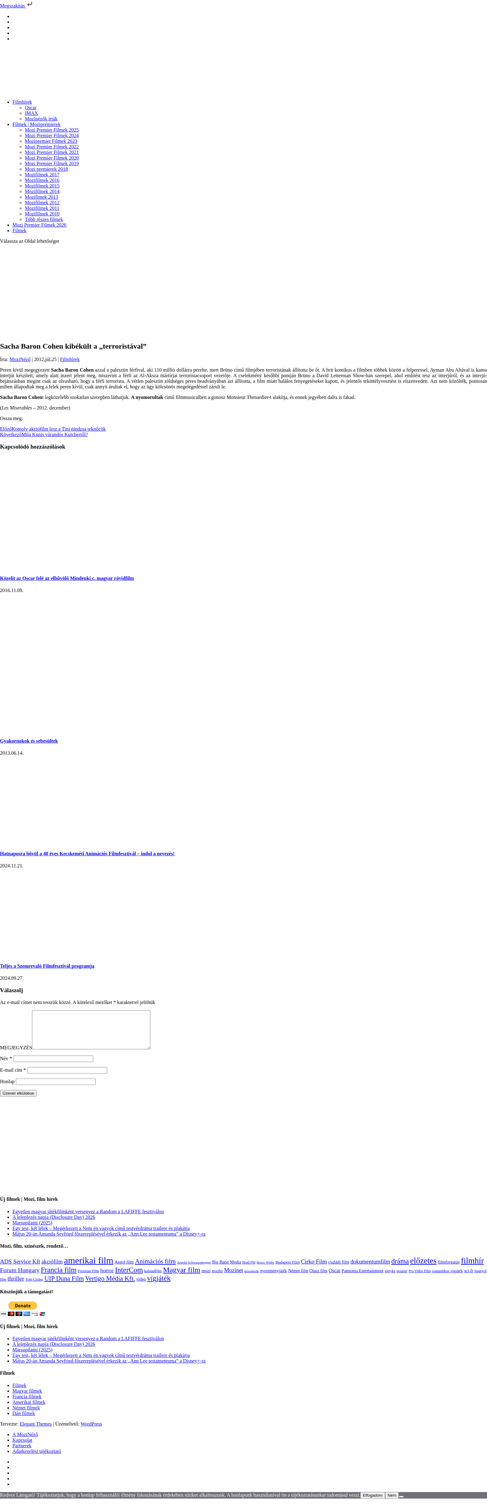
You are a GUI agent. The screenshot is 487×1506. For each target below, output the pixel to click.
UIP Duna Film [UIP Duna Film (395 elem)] (64, 1285)
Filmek (19, 230)
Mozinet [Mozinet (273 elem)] (233, 1278)
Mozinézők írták (41, 118)
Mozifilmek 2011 (42, 208)
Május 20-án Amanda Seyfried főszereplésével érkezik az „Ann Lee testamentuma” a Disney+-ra (109, 1241)
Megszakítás (17, 5)
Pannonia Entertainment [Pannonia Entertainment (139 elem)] (363, 1278)
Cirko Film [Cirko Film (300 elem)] (314, 1269)
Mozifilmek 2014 (42, 191)
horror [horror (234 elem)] (107, 1278)
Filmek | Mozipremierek (36, 124)
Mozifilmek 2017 (42, 174)
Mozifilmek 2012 (42, 202)
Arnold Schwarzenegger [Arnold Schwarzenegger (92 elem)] (194, 1270)
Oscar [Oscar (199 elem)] (334, 1278)
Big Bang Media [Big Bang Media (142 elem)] (226, 1269)
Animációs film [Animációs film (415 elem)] (155, 1269)
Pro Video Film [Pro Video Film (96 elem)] (420, 1279)
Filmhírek (22, 102)
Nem (392, 1502)
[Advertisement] (243, 292)
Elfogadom (373, 1502)
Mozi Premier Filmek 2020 (52, 158)
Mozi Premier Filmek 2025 (52, 130)
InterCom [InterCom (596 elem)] (129, 1277)
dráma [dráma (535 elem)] (400, 1269)
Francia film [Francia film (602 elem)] (58, 1277)
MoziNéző (20, 359)
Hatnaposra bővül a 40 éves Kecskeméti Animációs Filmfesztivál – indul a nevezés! (87, 853)
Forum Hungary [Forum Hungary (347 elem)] (19, 1277)
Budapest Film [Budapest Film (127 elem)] (287, 1269)
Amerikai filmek (28, 1409)
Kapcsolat (22, 1447)
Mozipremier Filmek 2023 (51, 141)
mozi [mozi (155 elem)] (206, 1278)
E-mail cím (13, 1077)
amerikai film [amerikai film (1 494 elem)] (88, 1268)
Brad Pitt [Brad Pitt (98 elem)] (248, 1270)
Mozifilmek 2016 (42, 180)
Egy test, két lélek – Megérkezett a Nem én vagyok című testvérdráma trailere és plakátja (101, 1235)
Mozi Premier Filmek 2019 (52, 163)
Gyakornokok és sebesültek (29, 741)
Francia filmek (27, 1404)
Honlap (7, 1089)
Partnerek (21, 1453)
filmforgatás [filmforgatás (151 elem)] (449, 1269)
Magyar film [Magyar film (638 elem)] (181, 1277)
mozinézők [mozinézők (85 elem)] (251, 1278)
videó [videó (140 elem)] (141, 1286)
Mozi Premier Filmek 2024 (52, 135)
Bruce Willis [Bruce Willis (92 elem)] (265, 1270)
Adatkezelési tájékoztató (36, 1458)
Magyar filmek (27, 1398)
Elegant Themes (36, 1431)
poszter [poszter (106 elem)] (402, 1278)
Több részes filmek (44, 219)
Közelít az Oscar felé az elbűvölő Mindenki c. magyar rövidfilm (67, 578)
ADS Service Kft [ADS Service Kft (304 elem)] (20, 1269)
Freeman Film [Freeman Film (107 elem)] (88, 1278)
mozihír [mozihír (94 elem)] (217, 1278)
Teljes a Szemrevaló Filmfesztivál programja (47, 966)
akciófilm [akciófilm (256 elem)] (52, 1269)
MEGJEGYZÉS (16, 1055)
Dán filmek (23, 1420)
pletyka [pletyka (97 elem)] (390, 1279)
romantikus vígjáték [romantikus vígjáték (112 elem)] (447, 1278)
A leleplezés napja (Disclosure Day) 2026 (53, 1224)
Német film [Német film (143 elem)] (298, 1278)
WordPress (91, 1431)
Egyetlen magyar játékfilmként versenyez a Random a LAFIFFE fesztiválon (88, 1219)
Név (6, 1066)
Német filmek (26, 1415)
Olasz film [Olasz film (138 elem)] (318, 1278)
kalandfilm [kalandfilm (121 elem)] (153, 1278)
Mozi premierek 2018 (46, 169)
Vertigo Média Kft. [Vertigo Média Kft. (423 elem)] (110, 1286)
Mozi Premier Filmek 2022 (52, 146)
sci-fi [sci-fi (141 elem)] (468, 1278)
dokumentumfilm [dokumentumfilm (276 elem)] (370, 1269)
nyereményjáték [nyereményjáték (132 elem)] (273, 1278)
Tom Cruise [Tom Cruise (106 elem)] (34, 1287)
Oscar (30, 107)
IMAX (31, 113)
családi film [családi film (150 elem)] (338, 1269)
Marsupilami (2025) (32, 1230)
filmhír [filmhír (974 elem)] (472, 1268)
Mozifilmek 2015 (42, 185)
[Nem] (401, 1504)
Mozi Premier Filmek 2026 (39, 225)
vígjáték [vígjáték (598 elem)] (159, 1286)
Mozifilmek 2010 (42, 213)
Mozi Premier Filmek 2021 (52, 152)
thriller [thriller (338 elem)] (15, 1285)
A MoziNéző (25, 1442)
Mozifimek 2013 (41, 197)
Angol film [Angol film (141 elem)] (124, 1269)
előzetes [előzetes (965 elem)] (423, 1268)
